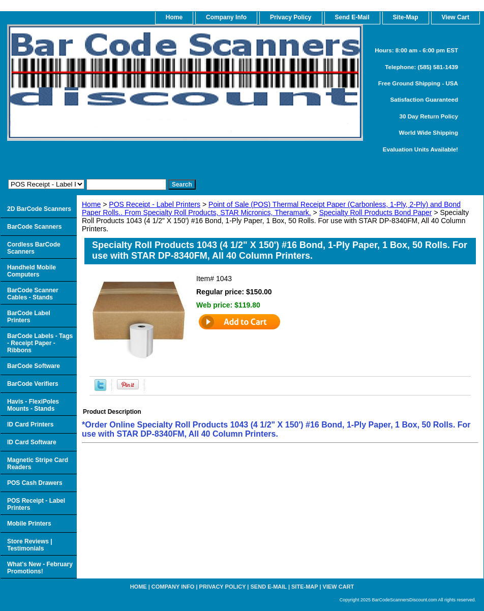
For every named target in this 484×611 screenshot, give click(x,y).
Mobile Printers (29, 523)
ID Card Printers (30, 424)
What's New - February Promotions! (40, 568)
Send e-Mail (269, 587)
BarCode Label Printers (28, 317)
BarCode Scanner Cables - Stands (32, 294)
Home (91, 204)
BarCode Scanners (34, 226)
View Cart (338, 587)
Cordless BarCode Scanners (33, 248)
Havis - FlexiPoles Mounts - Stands (33, 405)
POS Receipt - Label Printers (154, 204)
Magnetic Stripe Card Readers (37, 463)
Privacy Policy (290, 17)
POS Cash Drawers (35, 482)
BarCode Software (33, 366)
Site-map (304, 587)
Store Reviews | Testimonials (29, 545)
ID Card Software (31, 442)
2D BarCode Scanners (39, 208)
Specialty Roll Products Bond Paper (375, 212)
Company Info (226, 17)
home (174, 17)
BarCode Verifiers (32, 383)
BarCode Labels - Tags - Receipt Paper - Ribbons (40, 343)
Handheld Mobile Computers (31, 271)
